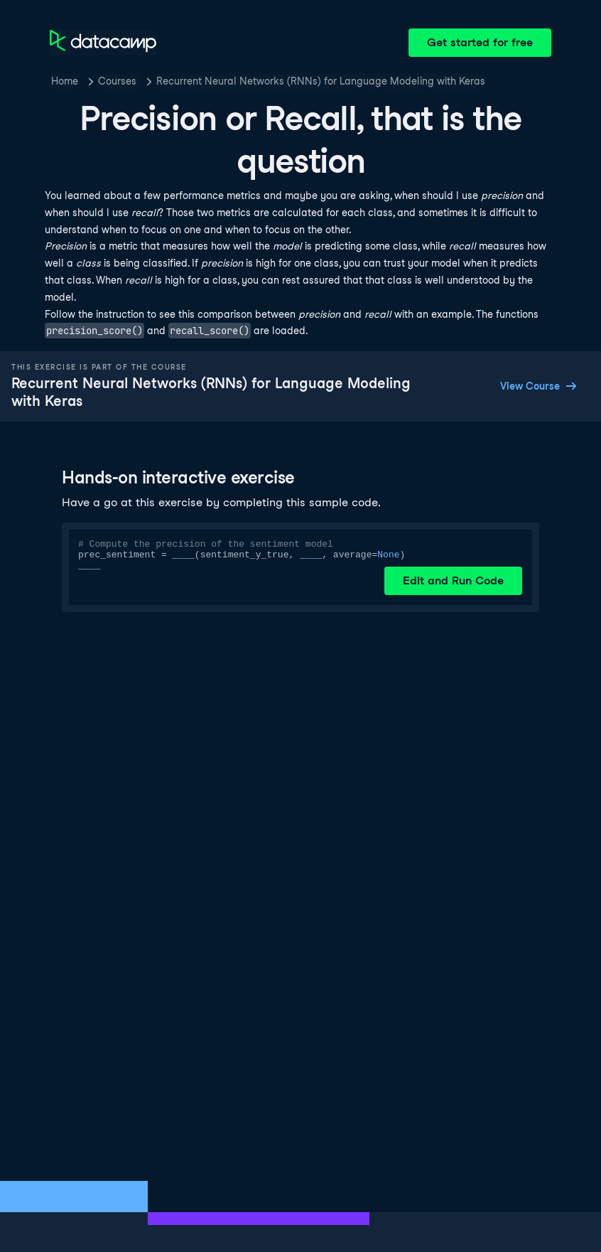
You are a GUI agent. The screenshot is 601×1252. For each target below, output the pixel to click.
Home (64, 81)
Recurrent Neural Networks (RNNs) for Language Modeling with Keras (320, 81)
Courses (117, 81)
